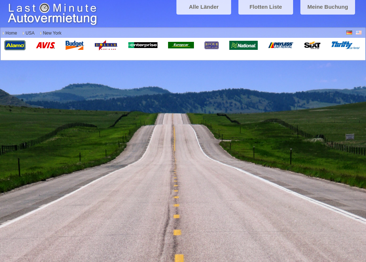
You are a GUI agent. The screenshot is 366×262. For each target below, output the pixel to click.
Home (11, 33)
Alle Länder (204, 7)
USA (30, 33)
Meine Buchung (327, 7)
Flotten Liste (265, 7)
